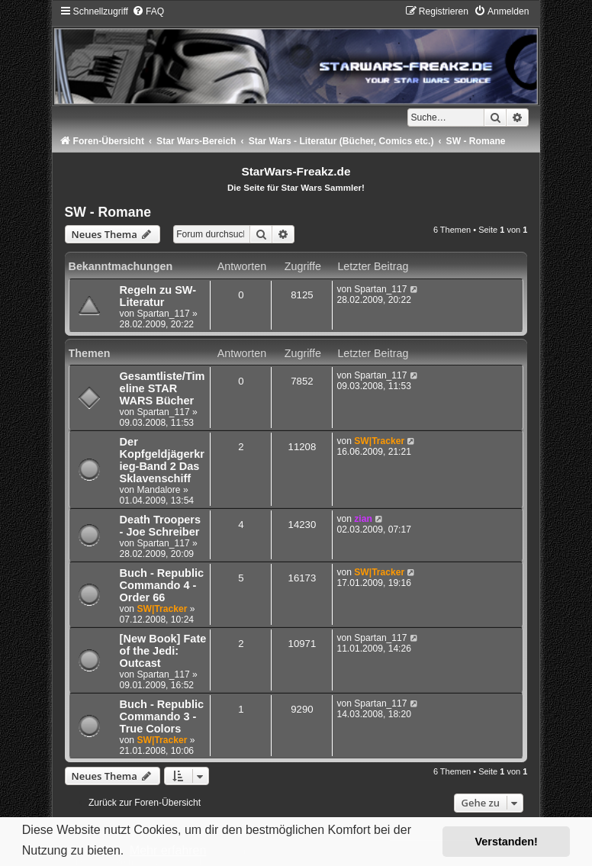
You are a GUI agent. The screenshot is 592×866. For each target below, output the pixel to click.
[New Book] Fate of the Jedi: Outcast (163, 651)
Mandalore (158, 490)
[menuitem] (148, 11)
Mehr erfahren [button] (168, 850)
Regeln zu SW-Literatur (158, 296)
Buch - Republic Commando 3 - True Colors (162, 716)
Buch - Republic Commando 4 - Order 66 (162, 585)
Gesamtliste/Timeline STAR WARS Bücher (162, 388)
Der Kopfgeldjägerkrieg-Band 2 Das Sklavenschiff (162, 460)
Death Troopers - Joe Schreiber (160, 525)
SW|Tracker (379, 441)
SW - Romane (108, 212)
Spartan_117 (163, 313)
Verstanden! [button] (506, 841)
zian (363, 518)
